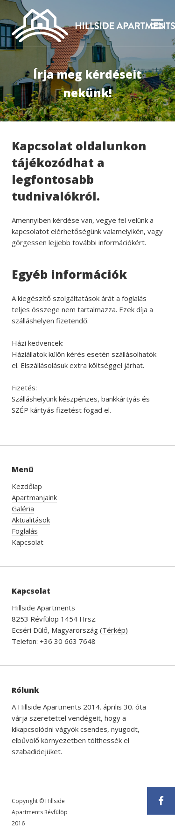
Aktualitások (31, 519)
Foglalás (25, 531)
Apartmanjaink (34, 497)
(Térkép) (114, 630)
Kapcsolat (27, 542)
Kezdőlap (27, 486)
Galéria (23, 508)
